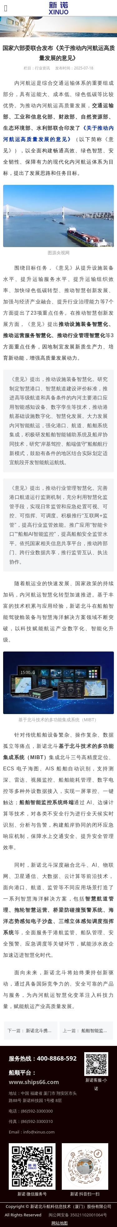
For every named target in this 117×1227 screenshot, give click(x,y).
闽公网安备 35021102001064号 (77, 1215)
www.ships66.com (34, 1082)
